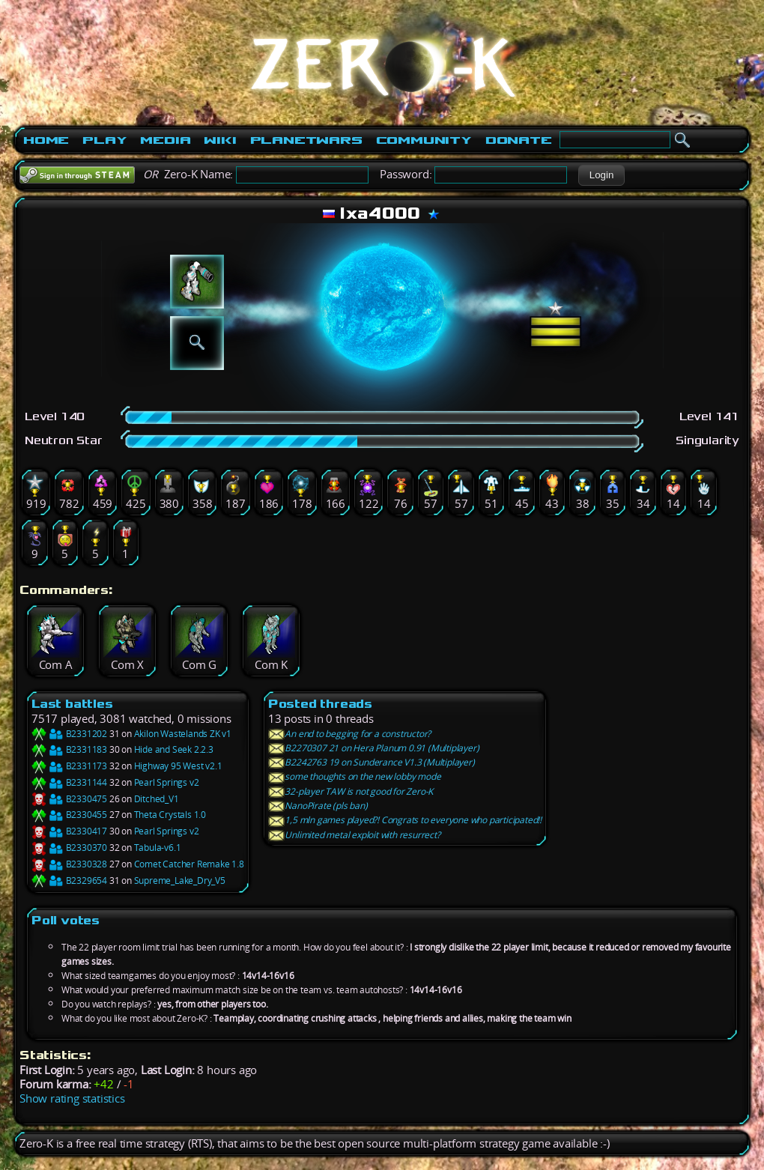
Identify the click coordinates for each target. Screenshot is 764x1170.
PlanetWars (306, 140)
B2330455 (69, 814)
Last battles (72, 704)
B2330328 (69, 864)
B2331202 (69, 733)
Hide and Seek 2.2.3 (173, 749)
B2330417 (69, 831)
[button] (601, 175)
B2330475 (69, 798)
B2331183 (69, 749)
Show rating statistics (72, 1098)
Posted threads (320, 704)
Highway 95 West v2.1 (178, 766)
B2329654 (69, 880)
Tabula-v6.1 (157, 847)
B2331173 (69, 766)
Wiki (220, 140)
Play (104, 140)
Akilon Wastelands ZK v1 (182, 733)
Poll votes (65, 920)
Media (165, 140)
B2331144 (69, 782)
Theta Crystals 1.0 (170, 814)
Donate (518, 140)
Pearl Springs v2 (166, 782)
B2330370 (69, 847)
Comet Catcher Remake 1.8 (189, 864)
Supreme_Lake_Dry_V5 (179, 880)
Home (46, 140)
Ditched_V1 (156, 798)
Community (424, 140)
